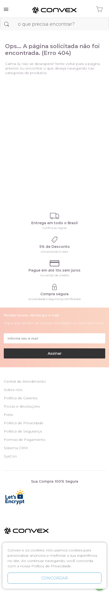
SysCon (10, 456)
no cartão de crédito (54, 275)
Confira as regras (54, 228)
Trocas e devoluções (22, 406)
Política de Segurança (23, 431)
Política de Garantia (20, 398)
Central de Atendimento (25, 381)
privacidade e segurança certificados (55, 299)
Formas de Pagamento (24, 439)
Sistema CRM (16, 448)
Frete (8, 414)
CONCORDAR (54, 578)
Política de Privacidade (23, 423)
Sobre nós (13, 389)
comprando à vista (54, 251)
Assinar (55, 353)
